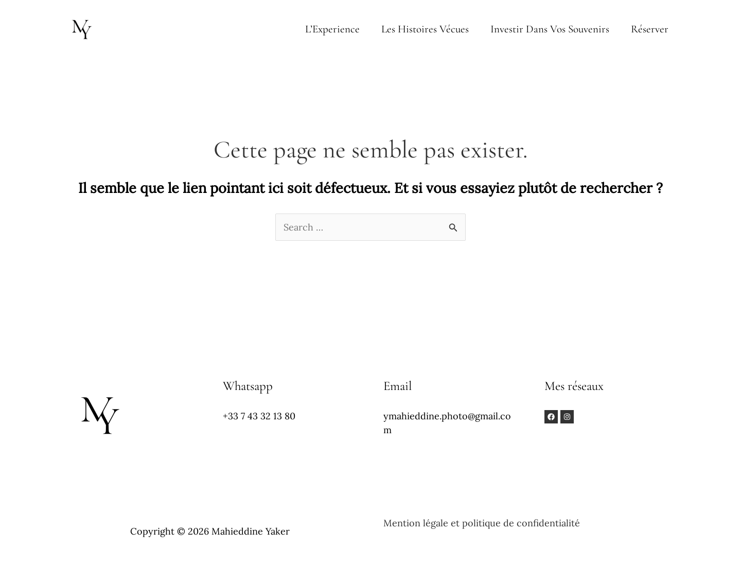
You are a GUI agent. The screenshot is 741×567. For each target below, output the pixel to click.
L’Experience (332, 29)
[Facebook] (551, 416)
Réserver (649, 29)
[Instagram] (567, 416)
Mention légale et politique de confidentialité (481, 523)
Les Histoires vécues (425, 29)
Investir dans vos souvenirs (549, 29)
